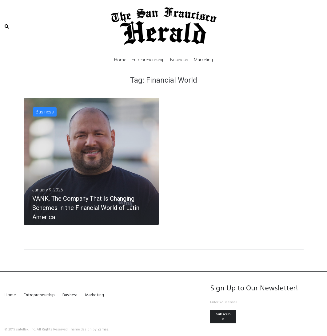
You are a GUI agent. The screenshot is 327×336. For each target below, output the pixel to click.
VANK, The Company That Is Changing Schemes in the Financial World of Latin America (85, 208)
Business (45, 111)
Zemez (103, 329)
